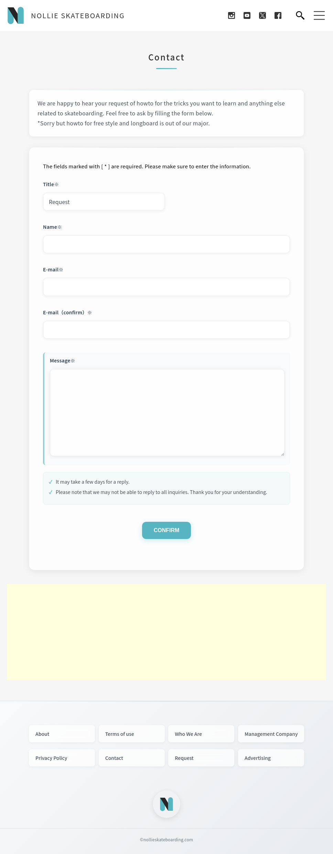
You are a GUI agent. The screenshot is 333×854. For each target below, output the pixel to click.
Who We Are (188, 733)
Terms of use (119, 733)
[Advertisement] (166, 632)
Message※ (62, 360)
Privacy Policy (51, 757)
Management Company (271, 733)
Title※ (51, 184)
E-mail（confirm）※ (67, 312)
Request (184, 757)
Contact (114, 757)
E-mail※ (53, 269)
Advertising (258, 757)
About (42, 733)
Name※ (52, 226)
